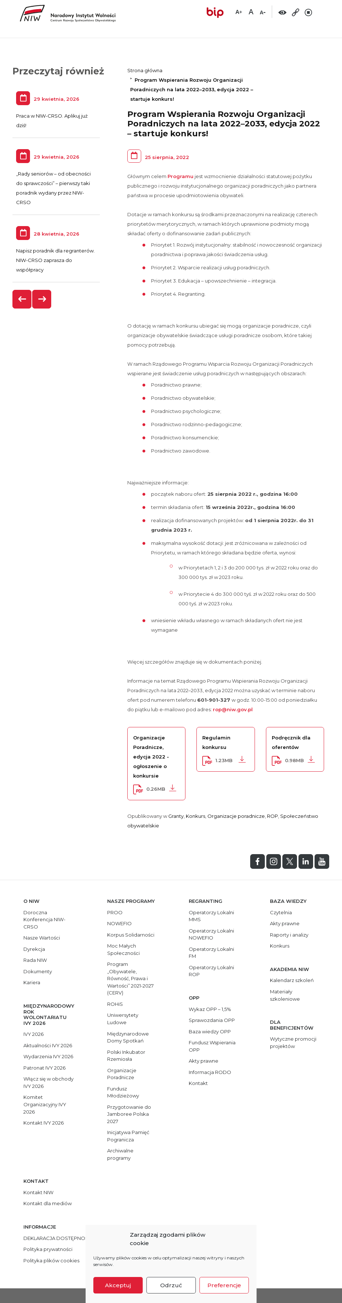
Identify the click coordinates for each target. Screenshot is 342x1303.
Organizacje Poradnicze (121, 1074)
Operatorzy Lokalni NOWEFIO (211, 934)
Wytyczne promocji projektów (293, 1042)
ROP (272, 816)
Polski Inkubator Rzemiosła (126, 1055)
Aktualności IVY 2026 (47, 1045)
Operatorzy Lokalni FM (211, 952)
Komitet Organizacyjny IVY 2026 (44, 1104)
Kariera (31, 982)
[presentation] (22, 299)
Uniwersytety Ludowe (122, 1018)
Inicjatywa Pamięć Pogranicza (128, 1136)
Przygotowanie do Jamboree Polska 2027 (129, 1114)
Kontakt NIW (38, 1192)
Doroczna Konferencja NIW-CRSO (44, 919)
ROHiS (115, 1004)
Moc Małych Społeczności (123, 949)
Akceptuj (118, 1285)
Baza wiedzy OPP (210, 1031)
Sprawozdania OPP (212, 1020)
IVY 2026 (33, 1034)
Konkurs (195, 816)
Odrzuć (171, 1285)
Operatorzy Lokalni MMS (211, 916)
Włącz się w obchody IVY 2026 (48, 1082)
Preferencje (224, 1285)
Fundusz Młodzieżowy (123, 1092)
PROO (115, 912)
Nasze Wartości (41, 938)
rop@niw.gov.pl (233, 709)
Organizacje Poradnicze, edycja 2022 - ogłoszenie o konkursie (151, 757)
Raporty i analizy (289, 935)
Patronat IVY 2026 (44, 1068)
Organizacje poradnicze (236, 816)
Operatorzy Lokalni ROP (211, 971)
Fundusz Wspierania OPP (212, 1046)
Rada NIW (35, 960)
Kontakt (198, 1083)
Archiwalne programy (120, 1154)
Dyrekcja (34, 949)
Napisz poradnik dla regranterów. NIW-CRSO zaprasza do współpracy (55, 260)
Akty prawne (203, 1061)
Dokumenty (37, 971)
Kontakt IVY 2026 (43, 1123)
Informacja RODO (210, 1072)
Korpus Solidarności (130, 935)
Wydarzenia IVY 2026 (48, 1056)
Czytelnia (281, 912)
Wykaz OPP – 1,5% (210, 1009)
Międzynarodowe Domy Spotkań (128, 1037)
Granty (176, 816)
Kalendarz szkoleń (292, 980)
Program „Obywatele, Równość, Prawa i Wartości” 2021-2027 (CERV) (130, 978)
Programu (180, 176)
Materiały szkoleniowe (285, 995)
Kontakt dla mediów (47, 1203)
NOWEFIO (119, 923)
